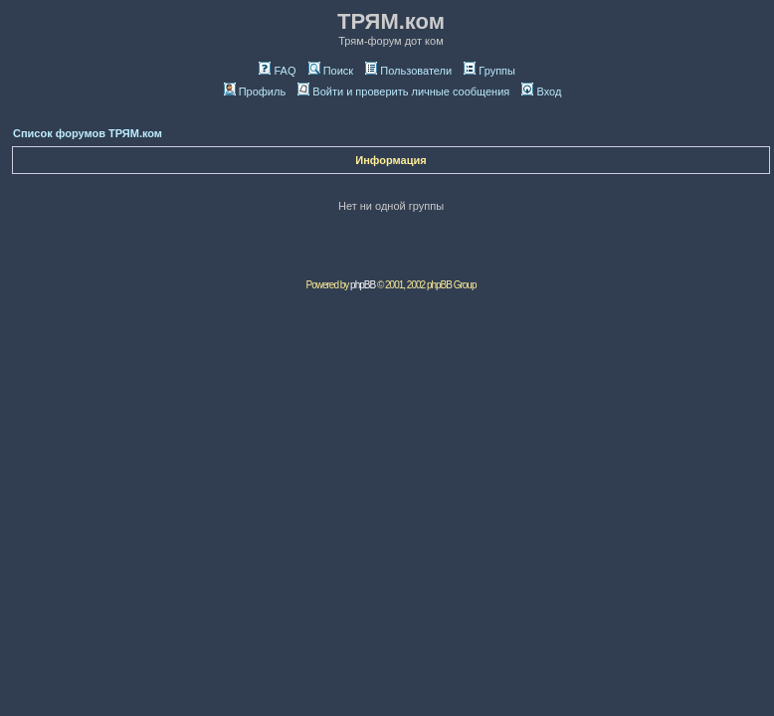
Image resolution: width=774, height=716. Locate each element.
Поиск (330, 71)
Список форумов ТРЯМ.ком (87, 133)
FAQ (277, 71)
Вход (541, 91)
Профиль (255, 91)
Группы (489, 71)
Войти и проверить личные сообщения (403, 91)
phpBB (362, 284)
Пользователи (408, 71)
